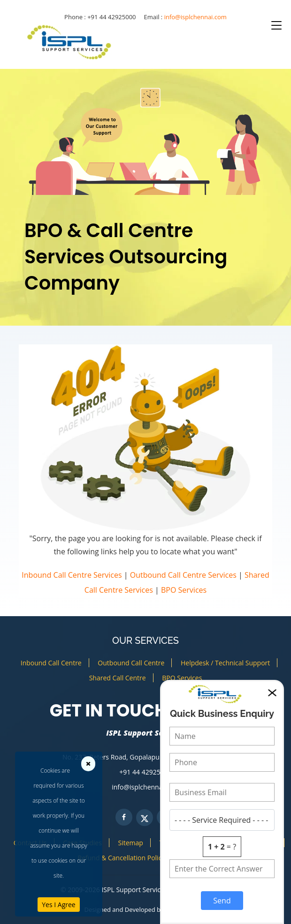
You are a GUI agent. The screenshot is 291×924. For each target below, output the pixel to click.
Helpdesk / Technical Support (225, 662)
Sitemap (130, 842)
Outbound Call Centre (131, 662)
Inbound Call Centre (51, 662)
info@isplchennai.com (195, 17)
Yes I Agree (58, 904)
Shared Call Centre (117, 677)
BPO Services (184, 590)
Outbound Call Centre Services (183, 575)
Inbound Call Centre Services (72, 575)
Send (221, 900)
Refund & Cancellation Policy (121, 857)
